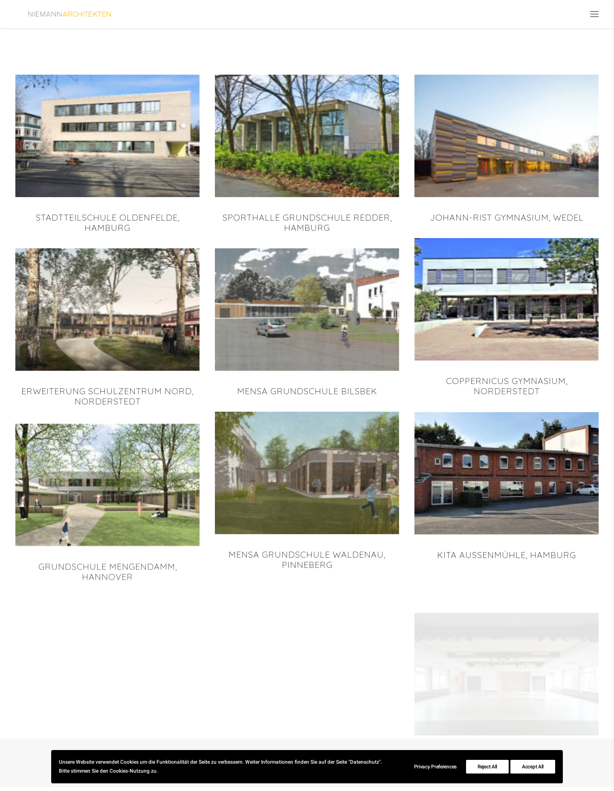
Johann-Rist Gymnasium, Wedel (507, 220)
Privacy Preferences (435, 767)
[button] (594, 16)
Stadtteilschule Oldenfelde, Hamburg (108, 225)
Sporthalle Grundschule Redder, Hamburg (307, 225)
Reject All (487, 767)
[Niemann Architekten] (86, 16)
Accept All (533, 767)
